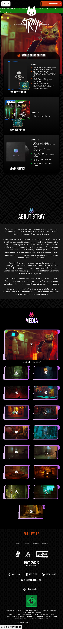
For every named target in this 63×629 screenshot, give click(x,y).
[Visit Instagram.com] (27, 540)
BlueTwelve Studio (30, 289)
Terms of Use (39, 622)
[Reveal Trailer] (31, 347)
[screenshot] (16, 374)
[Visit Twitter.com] (18, 540)
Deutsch (30, 589)
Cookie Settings (11, 626)
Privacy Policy (24, 622)
